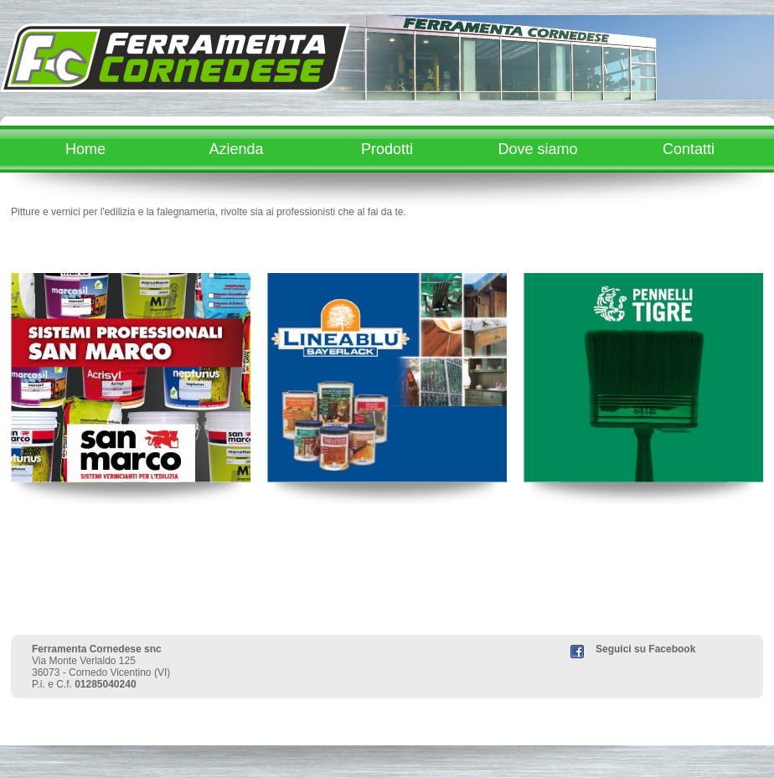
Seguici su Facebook (645, 649)
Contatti (689, 149)
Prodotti (387, 149)
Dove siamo (537, 149)
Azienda (236, 149)
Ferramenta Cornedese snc (97, 649)
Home (85, 149)
